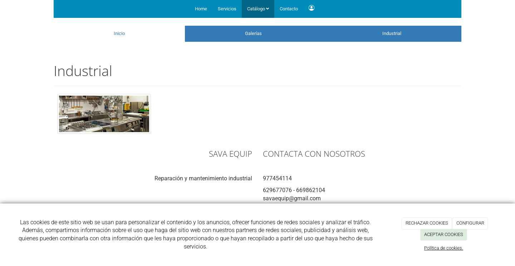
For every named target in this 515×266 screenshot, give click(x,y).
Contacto (289, 8)
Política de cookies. (443, 248)
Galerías (253, 33)
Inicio (119, 33)
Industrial (391, 33)
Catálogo (258, 8)
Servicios (227, 8)
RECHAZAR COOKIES (427, 223)
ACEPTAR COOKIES (443, 234)
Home (201, 8)
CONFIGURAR (470, 223)
